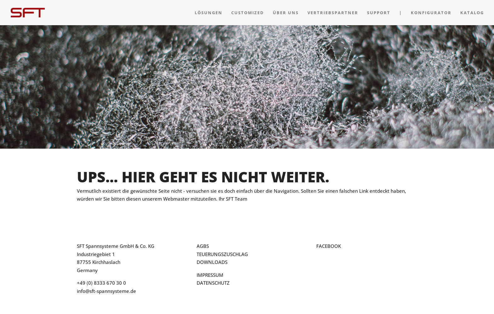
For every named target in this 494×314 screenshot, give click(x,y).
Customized (247, 12)
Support (378, 12)
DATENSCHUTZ (213, 283)
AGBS (203, 246)
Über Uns (286, 12)
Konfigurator (431, 12)
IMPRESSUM (210, 275)
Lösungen (208, 12)
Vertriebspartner (332, 12)
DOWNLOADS (212, 262)
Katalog (472, 12)
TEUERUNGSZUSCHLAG (222, 254)
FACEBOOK (328, 246)
